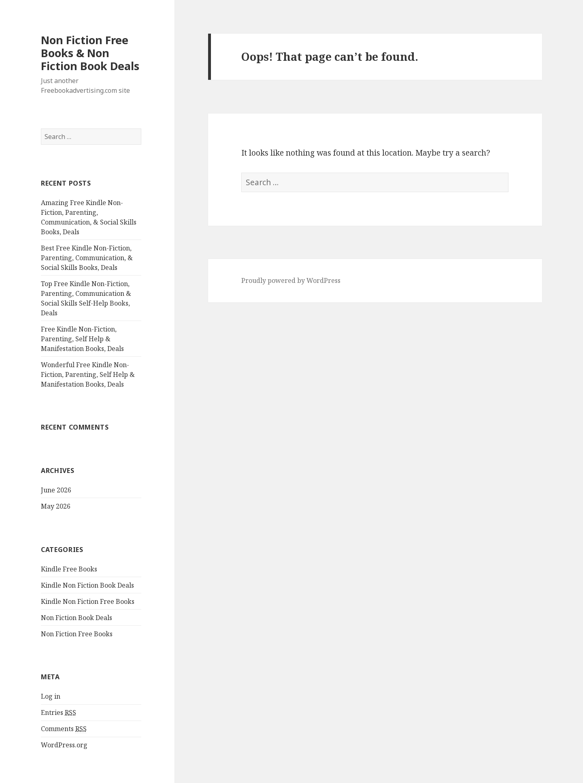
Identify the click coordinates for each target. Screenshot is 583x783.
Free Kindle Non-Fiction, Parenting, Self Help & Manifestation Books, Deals (82, 339)
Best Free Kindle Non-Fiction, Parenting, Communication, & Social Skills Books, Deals (87, 258)
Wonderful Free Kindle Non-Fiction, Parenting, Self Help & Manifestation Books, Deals (88, 374)
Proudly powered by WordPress (290, 280)
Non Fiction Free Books (77, 633)
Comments (64, 729)
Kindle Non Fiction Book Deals (87, 585)
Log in (50, 696)
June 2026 (56, 490)
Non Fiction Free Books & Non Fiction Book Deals (90, 52)
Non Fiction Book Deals (76, 617)
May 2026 (55, 506)
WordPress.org (64, 744)
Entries (58, 712)
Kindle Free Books (69, 569)
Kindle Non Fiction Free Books (87, 601)
